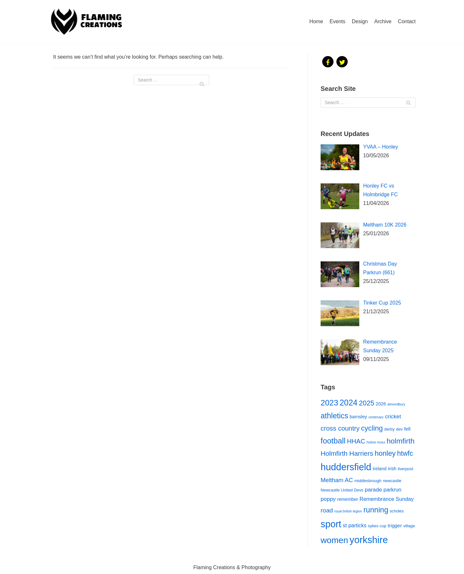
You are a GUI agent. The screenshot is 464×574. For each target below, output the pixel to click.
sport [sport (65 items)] (331, 524)
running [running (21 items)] (375, 510)
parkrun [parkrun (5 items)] (392, 489)
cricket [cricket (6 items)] (393, 416)
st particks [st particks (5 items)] (355, 525)
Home (316, 21)
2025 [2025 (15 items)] (366, 403)
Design (360, 21)
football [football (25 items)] (333, 440)
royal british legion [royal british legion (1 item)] (348, 511)
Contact (407, 21)
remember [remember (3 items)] (347, 499)
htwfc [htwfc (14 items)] (405, 453)
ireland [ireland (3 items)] (380, 468)
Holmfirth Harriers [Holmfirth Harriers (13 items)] (347, 453)
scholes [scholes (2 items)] (396, 511)
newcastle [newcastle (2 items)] (392, 480)
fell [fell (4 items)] (407, 429)
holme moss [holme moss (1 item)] (376, 442)
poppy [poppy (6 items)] (328, 499)
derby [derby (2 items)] (389, 429)
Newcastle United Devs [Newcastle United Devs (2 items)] (342, 490)
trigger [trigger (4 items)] (395, 525)
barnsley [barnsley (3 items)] (358, 416)
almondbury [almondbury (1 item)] (396, 404)
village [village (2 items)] (409, 525)
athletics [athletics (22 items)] (334, 416)
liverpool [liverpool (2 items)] (405, 468)
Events (337, 21)
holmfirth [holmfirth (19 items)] (401, 441)
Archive (383, 21)
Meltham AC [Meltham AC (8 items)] (337, 480)
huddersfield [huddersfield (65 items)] (346, 467)
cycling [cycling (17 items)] (372, 428)
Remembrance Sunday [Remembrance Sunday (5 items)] (387, 499)
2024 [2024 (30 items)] (348, 402)
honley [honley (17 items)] (385, 453)
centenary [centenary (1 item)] (375, 417)
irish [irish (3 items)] (392, 468)
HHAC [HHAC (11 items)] (356, 441)
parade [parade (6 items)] (373, 489)
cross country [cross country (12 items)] (340, 428)
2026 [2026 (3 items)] (381, 403)
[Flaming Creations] (88, 21)
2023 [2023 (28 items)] (329, 402)
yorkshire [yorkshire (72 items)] (369, 539)
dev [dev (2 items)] (399, 429)
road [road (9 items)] (327, 510)
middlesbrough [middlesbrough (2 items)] (368, 480)
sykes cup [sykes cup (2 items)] (377, 525)
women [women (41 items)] (334, 540)
